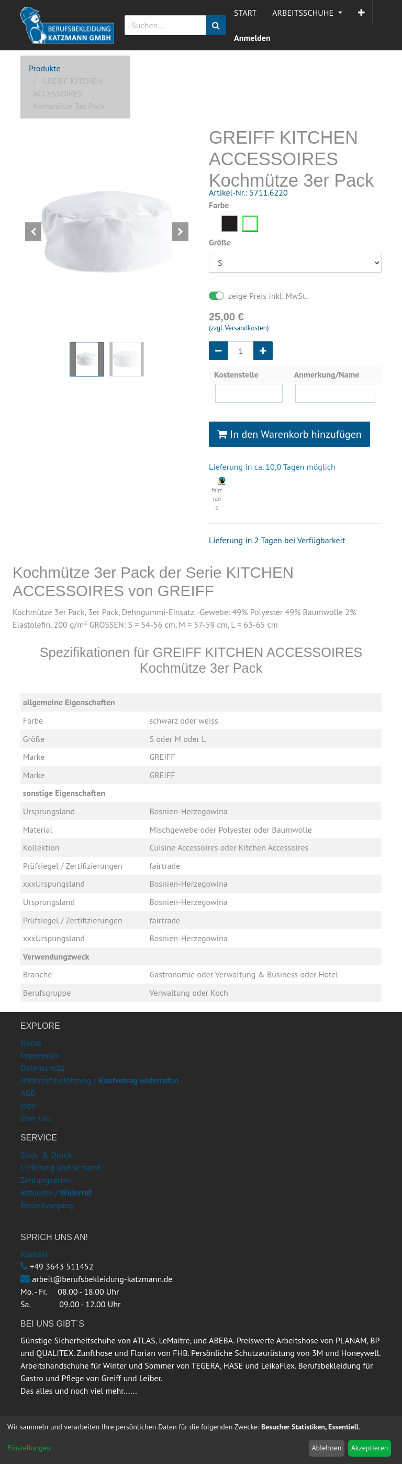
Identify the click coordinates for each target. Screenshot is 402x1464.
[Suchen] (216, 25)
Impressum (40, 1055)
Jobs (28, 1105)
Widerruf (76, 1192)
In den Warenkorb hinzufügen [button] (289, 434)
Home (30, 1042)
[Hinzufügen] (263, 350)
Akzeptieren (369, 1447)
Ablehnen (326, 1447)
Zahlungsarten (46, 1180)
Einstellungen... (31, 1447)
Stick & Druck (46, 1154)
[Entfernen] (218, 350)
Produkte (45, 68)
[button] (361, 12)
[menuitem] (245, 12)
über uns (35, 1118)
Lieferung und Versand (60, 1167)
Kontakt (34, 1253)
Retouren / (39, 1192)
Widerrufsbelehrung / (99, 1080)
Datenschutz (42, 1067)
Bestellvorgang (47, 1205)
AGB (27, 1093)
